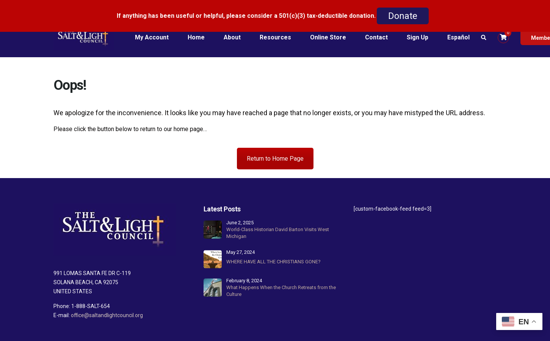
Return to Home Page (275, 148)
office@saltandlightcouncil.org (107, 305)
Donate (402, 16)
